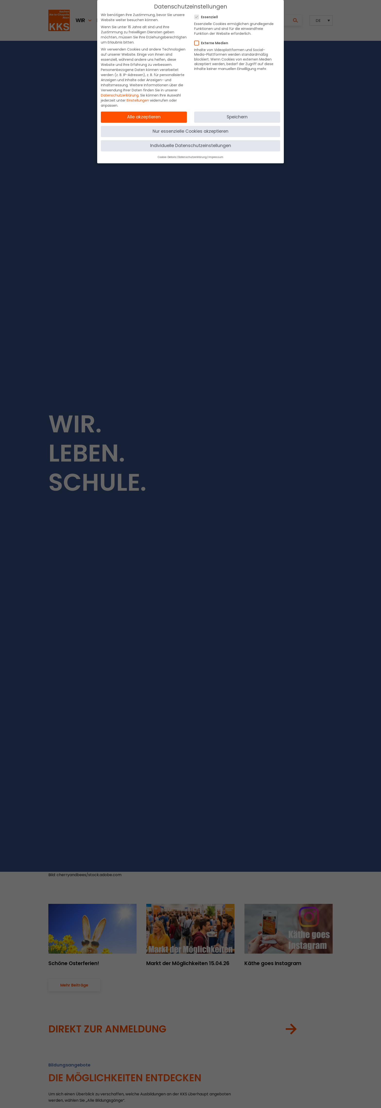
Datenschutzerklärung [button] (192, 154)
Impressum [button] (215, 154)
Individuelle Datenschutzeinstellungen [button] (190, 143)
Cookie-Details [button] (167, 154)
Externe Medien (212, 40)
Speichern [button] (237, 114)
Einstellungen (138, 97)
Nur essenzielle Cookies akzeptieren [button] (190, 128)
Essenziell (207, 14)
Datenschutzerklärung (120, 92)
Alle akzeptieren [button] (144, 114)
